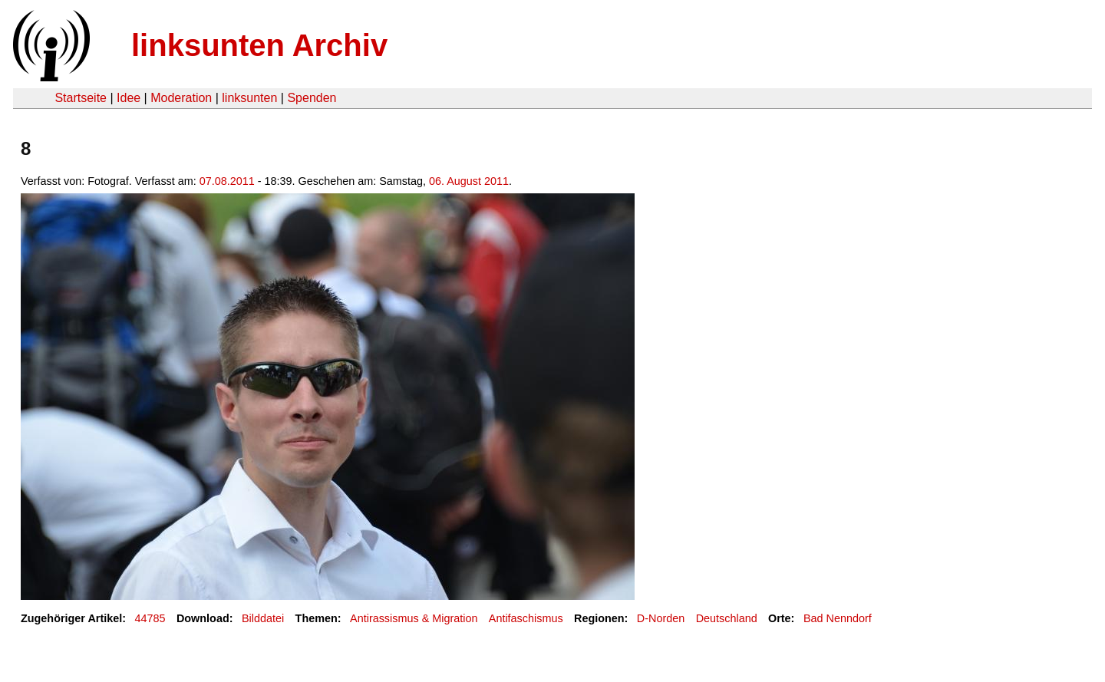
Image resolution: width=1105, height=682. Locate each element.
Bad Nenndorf (837, 618)
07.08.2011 (227, 181)
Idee (128, 97)
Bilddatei (263, 618)
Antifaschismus (526, 618)
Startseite (80, 97)
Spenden (311, 97)
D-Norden (660, 618)
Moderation (181, 97)
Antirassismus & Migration (413, 618)
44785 (150, 618)
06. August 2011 (469, 181)
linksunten (249, 97)
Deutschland (726, 618)
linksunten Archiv (259, 45)
